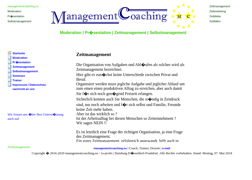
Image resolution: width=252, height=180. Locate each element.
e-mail (166, 148)
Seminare (19, 75)
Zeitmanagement (23, 66)
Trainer (17, 80)
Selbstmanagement (25, 71)
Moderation (20, 57)
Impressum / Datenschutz (29, 84)
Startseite (19, 53)
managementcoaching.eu (110, 148)
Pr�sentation (22, 62)
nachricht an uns (24, 89)
